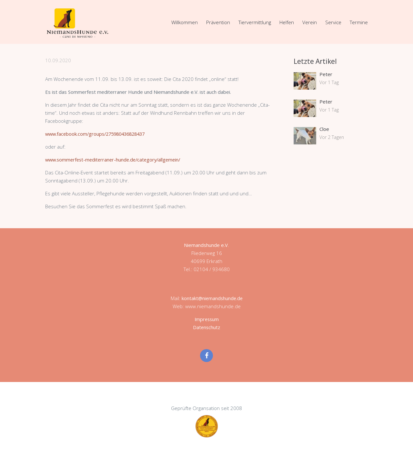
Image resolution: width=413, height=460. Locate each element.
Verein (309, 22)
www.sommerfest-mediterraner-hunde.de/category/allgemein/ (115, 159)
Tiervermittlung (254, 22)
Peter (325, 74)
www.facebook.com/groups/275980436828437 (98, 134)
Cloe (324, 129)
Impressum (206, 319)
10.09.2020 (58, 60)
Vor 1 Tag (329, 82)
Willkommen (184, 22)
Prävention (218, 22)
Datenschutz (207, 327)
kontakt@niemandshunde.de (212, 298)
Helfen (286, 22)
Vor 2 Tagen (331, 137)
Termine (359, 22)
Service (333, 22)
